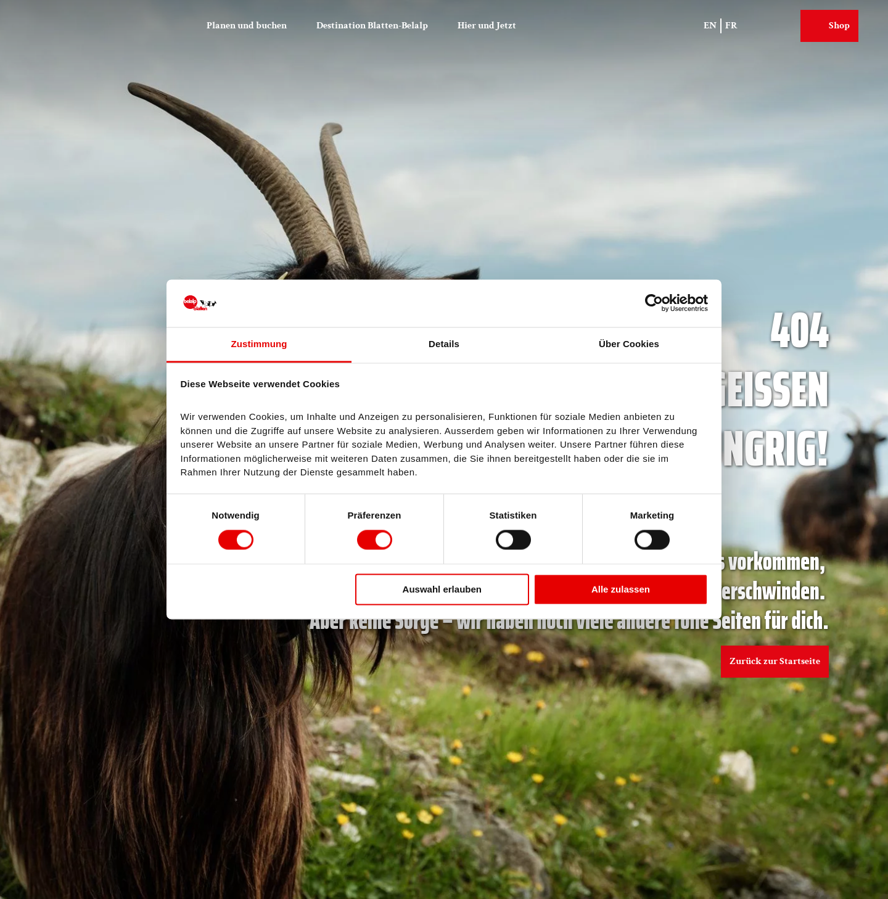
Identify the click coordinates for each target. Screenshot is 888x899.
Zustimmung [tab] (259, 344)
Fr (731, 25)
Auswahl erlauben (442, 589)
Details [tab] (444, 344)
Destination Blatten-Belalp (372, 25)
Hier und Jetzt (487, 25)
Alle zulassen (620, 589)
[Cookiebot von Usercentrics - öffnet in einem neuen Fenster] (654, 303)
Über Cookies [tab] (629, 344)
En (710, 25)
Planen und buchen (247, 25)
